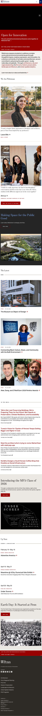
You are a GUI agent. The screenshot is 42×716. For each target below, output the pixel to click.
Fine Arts (3, 682)
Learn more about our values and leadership (14, 73)
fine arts (19, 65)
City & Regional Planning (7, 680)
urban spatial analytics (28, 67)
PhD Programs (5, 692)
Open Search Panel (37, 2)
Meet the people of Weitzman (10, 203)
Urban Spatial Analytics (7, 690)
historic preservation (29, 65)
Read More (5, 226)
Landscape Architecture (7, 687)
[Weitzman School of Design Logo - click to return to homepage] (5, 1)
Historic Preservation (7, 685)
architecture (27, 63)
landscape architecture (9, 67)
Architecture (4, 678)
